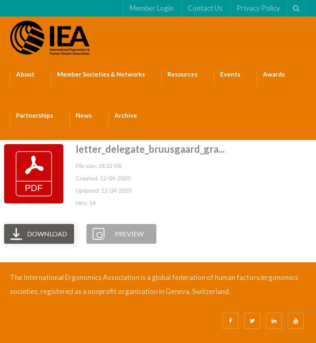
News (84, 115)
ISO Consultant (35, 306)
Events (230, 74)
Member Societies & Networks (101, 74)
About (25, 74)
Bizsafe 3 (246, 292)
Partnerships (34, 115)
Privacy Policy (258, 8)
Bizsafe (234, 292)
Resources (182, 74)
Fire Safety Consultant (60, 306)
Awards (274, 74)
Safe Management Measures (271, 292)
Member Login (152, 8)
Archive (125, 115)
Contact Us (205, 8)
